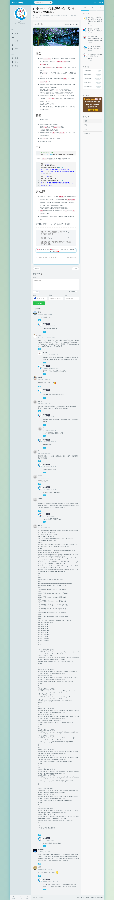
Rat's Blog (66, 232)
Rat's (36, 15)
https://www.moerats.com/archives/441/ (59, 238)
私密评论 (72, 291)
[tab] (85, 8)
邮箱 (51, 295)
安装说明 (87, 133)
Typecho (87, 897)
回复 (40, 320)
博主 (48, 323)
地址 (66, 295)
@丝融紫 (45, 395)
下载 (85, 129)
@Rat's (45, 433)
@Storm (45, 419)
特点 (85, 121)
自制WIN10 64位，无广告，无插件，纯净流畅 (56, 224)
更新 (85, 125)
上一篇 (37, 268)
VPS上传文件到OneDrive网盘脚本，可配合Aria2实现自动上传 (95, 38)
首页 (37, 24)
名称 (35, 295)
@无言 (45, 329)
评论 (35, 277)
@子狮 (45, 884)
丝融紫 (40, 377)
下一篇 (75, 268)
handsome (100, 897)
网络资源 (37, 17)
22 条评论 (65, 15)
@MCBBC (45, 357)
